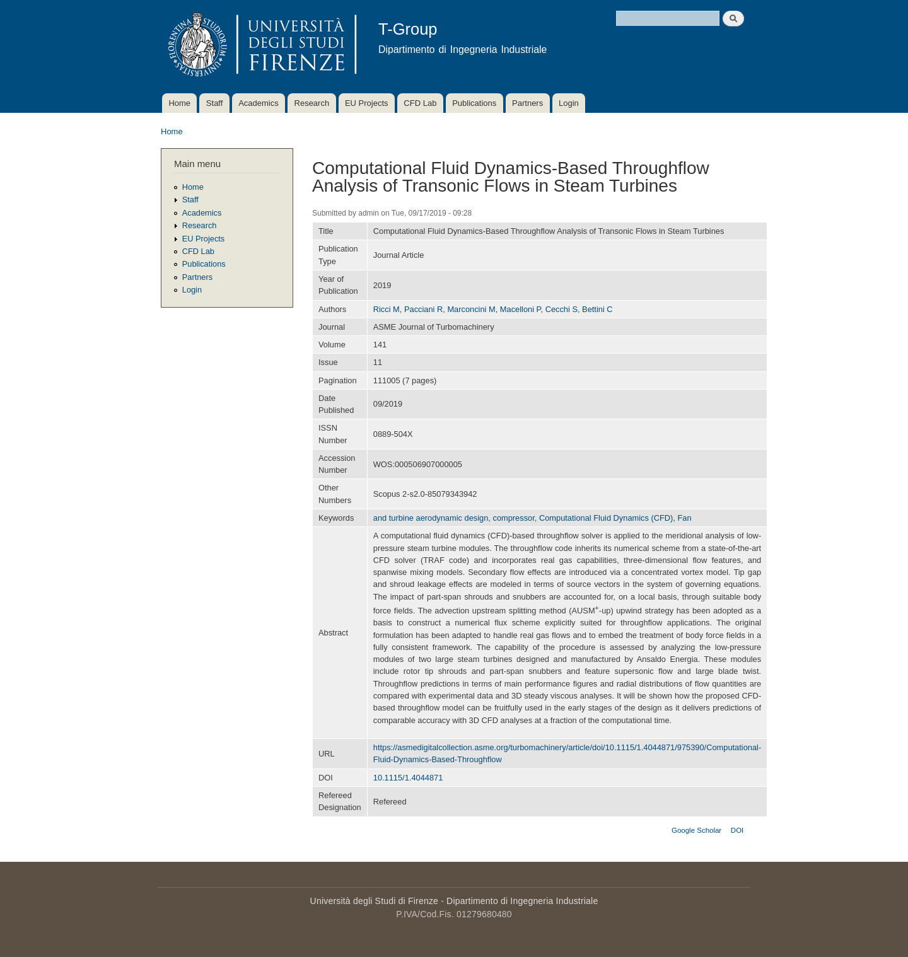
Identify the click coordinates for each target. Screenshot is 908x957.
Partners (527, 103)
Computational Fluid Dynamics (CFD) (606, 518)
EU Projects (366, 103)
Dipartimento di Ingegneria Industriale (522, 901)
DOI (737, 830)
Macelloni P (520, 309)
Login (569, 103)
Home (179, 103)
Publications (474, 103)
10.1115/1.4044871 (408, 777)
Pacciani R (423, 309)
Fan (685, 518)
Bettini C (597, 309)
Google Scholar (696, 830)
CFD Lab (420, 103)
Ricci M (386, 309)
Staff (214, 103)
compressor (513, 518)
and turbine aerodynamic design (431, 518)
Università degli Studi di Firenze (374, 901)
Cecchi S (561, 309)
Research (312, 103)
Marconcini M (471, 309)
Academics (258, 103)
